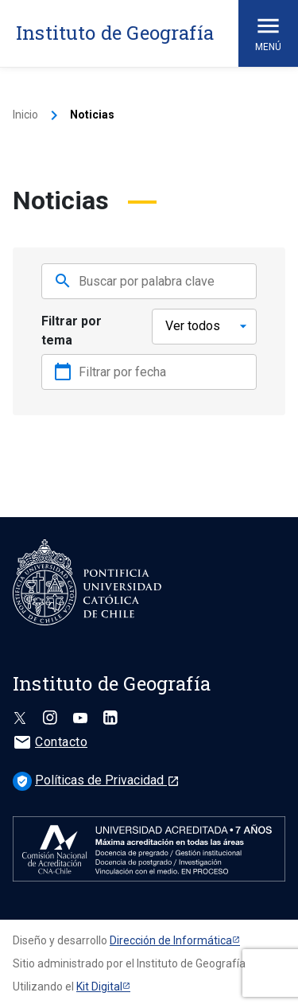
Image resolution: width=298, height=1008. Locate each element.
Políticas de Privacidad (96, 780)
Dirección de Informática (171, 940)
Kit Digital (99, 986)
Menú (268, 32)
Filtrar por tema (71, 330)
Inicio (25, 114)
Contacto (50, 741)
